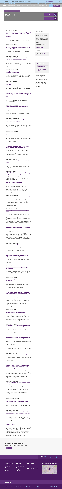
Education (7, 467)
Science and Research (8, 466)
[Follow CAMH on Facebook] (46, 457)
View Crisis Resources (49, 1)
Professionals (5, 21)
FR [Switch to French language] (56, 486)
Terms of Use (18, 486)
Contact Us (3, 3)
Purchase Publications (20, 466)
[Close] (59, 1)
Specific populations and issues (42, 65)
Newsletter (25, 21)
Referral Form (37, 3)
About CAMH (18, 463)
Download (48, 18)
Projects (9, 21)
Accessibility (52, 3)
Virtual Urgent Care (44, 3)
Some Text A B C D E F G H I (11, 11)
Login (48, 14)
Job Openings (18, 464)
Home (2, 21)
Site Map (38, 486)
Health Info (7, 464)
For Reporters (18, 469)
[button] (11, 5)
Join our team (29, 3)
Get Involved (7, 470)
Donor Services (18, 470)
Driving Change (7, 471)
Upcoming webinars (40, 63)
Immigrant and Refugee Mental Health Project (17, 21)
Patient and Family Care (9, 463)
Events (17, 471)
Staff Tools (47, 482)
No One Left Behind (12, 3)
